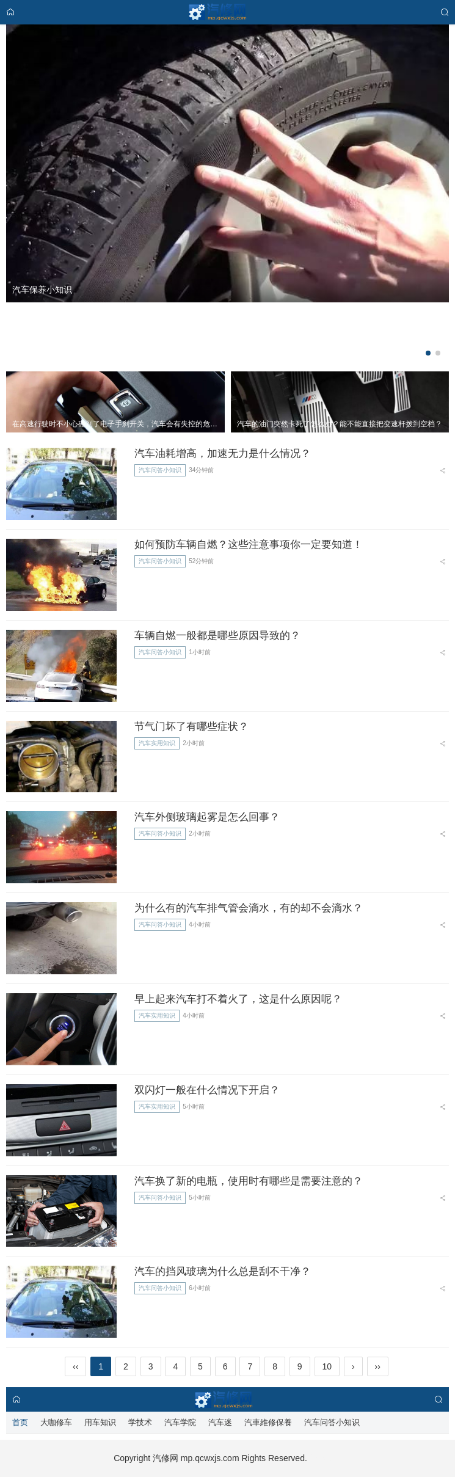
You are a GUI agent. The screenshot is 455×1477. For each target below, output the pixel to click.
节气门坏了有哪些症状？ (191, 726)
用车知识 (100, 1422)
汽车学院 (180, 1422)
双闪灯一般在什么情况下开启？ (207, 1090)
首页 (20, 1422)
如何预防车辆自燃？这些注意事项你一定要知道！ (248, 544)
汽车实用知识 (157, 743)
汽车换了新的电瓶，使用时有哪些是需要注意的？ (248, 1181)
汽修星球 (324, 1458)
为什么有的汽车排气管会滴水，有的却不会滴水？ (248, 908)
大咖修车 (56, 1422)
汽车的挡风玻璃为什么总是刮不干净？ (222, 1271)
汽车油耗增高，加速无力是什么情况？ (222, 453)
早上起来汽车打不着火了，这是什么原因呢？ (238, 999)
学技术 (140, 1422)
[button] (428, 353)
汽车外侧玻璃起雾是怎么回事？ (207, 817)
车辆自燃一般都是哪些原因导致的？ (217, 635)
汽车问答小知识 (160, 470)
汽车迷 (220, 1422)
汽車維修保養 (268, 1422)
